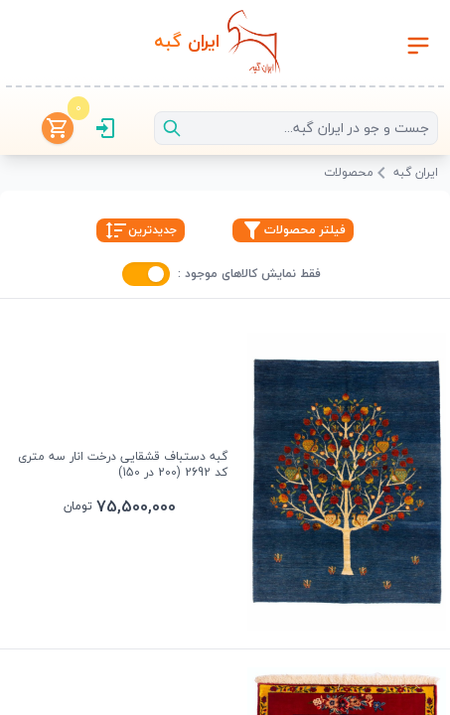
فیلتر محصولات (293, 229)
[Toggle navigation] (418, 46)
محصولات (349, 174)
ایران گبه (415, 174)
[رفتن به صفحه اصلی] (216, 45)
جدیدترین (140, 229)
